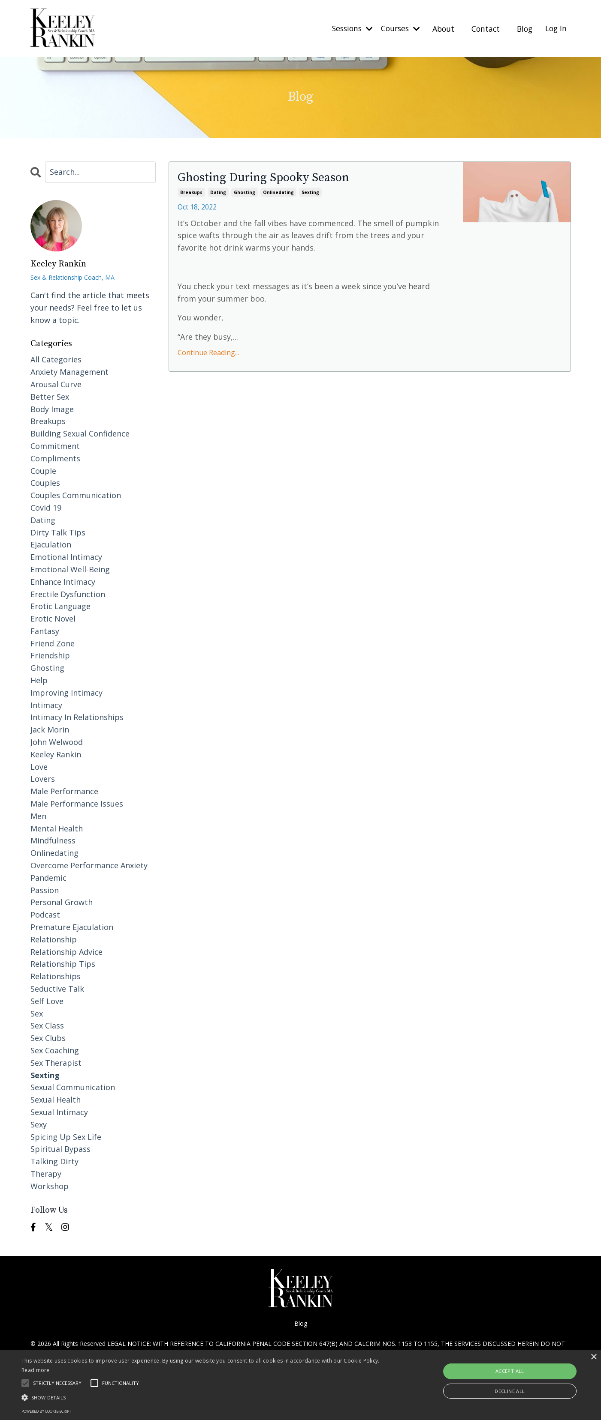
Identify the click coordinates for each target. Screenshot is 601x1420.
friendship (50, 655)
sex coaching (54, 1050)
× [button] (593, 1357)
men (38, 815)
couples (45, 482)
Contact (482, 28)
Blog (522, 28)
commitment (55, 445)
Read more (35, 1370)
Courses (394, 28)
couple (43, 470)
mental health (56, 828)
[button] (202, 1397)
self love (46, 1000)
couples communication (75, 495)
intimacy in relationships (77, 717)
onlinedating (278, 192)
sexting (310, 192)
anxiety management (69, 371)
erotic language (60, 606)
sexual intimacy (59, 1111)
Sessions (344, 28)
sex (36, 1013)
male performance (64, 791)
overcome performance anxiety (89, 865)
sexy (38, 1124)
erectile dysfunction (67, 594)
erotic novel (53, 618)
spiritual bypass (60, 1148)
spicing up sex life (65, 1136)
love (39, 766)
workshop (49, 1186)
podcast (45, 914)
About (439, 28)
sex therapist (56, 1062)
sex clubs (48, 1037)
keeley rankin (55, 754)
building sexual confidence (80, 433)
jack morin (49, 729)
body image (52, 409)
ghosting (244, 192)
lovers (42, 779)
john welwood (56, 741)
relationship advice (66, 951)
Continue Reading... (208, 352)
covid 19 (45, 507)
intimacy (46, 705)
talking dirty (54, 1161)
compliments (55, 458)
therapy (45, 1173)
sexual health (55, 1099)
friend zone (52, 643)
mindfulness (53, 840)
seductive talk (57, 988)
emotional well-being (70, 569)
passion (44, 890)
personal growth (61, 902)
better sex (49, 396)
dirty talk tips (57, 532)
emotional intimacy (66, 556)
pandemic (48, 877)
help (39, 680)
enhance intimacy (62, 581)
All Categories (56, 359)
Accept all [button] (509, 1371)
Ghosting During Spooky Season (269, 177)
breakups (191, 192)
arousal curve (56, 384)
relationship (53, 939)
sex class (47, 1025)
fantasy (44, 630)
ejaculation (50, 544)
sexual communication (72, 1087)
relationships (55, 976)
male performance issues (76, 803)
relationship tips (62, 963)
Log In (555, 28)
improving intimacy (66, 692)
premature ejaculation (71, 926)
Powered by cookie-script (46, 1411)
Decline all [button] (510, 1391)
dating (218, 192)
